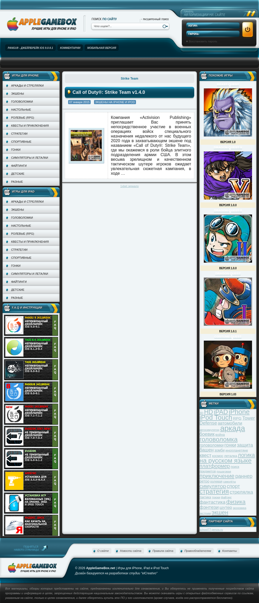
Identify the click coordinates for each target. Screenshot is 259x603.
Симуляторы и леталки (29, 157)
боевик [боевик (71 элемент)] (206, 434)
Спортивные (21, 141)
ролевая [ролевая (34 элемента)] (216, 481)
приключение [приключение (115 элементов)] (216, 476)
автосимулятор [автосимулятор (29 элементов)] (209, 429)
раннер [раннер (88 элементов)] (243, 476)
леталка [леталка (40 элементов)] (230, 456)
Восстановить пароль (203, 41)
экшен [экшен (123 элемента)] (220, 512)
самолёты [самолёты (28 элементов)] (229, 481)
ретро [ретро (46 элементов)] (204, 481)
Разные (17, 181)
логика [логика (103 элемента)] (246, 455)
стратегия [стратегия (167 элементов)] (214, 491)
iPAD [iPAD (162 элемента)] (221, 411)
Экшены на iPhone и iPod (115, 102)
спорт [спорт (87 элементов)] (233, 486)
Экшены (17, 93)
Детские (17, 173)
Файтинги (19, 165)
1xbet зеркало (129, 186)
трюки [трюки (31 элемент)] (216, 497)
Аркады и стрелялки (27, 85)
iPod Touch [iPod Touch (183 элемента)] (215, 417)
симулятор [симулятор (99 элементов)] (212, 486)
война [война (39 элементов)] (220, 435)
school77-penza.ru (211, 529)
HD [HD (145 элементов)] (208, 411)
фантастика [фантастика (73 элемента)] (212, 502)
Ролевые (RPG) (22, 117)
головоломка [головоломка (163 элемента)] (218, 439)
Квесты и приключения (30, 125)
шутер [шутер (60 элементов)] (225, 507)
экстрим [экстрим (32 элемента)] (205, 513)
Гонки (15, 149)
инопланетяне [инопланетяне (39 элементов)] (237, 450)
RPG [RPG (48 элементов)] (237, 418)
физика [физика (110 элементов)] (236, 502)
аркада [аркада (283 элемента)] (232, 428)
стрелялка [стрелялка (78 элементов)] (241, 492)
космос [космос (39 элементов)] (217, 456)
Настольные (21, 109)
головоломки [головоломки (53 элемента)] (211, 445)
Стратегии (19, 133)
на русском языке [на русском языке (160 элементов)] (225, 460)
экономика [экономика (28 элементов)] (239, 507)
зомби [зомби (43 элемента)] (219, 450)
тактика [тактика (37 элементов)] (205, 497)
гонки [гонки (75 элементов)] (230, 445)
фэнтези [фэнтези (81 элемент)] (209, 507)
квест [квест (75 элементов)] (205, 455)
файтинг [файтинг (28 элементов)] (226, 497)
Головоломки (22, 101)
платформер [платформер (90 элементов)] (214, 466)
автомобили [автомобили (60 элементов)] (230, 423)
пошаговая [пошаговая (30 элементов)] (224, 471)
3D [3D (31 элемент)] (201, 413)
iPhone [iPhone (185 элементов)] (239, 411)
